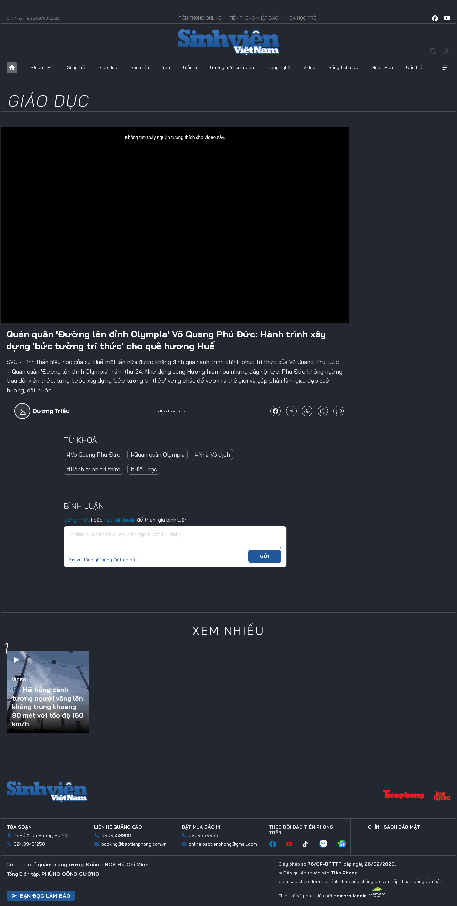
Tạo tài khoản (120, 519)
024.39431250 (29, 844)
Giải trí (190, 67)
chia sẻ (275, 411)
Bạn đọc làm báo (41, 896)
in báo (323, 411)
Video (309, 67)
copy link (307, 411)
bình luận (338, 411)
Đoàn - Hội (42, 67)
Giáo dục (107, 67)
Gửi (264, 556)
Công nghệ (278, 67)
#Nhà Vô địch (212, 454)
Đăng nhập (77, 519)
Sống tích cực (343, 67)
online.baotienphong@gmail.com (223, 844)
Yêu (166, 67)
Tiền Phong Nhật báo (253, 18)
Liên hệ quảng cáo (118, 827)
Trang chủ (12, 67)
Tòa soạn (19, 827)
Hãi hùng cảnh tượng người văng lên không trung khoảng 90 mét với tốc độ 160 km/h (48, 706)
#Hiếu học (143, 469)
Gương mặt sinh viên (232, 67)
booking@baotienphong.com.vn (134, 844)
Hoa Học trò (301, 18)
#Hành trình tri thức (93, 469)
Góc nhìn (139, 67)
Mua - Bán (382, 67)
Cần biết (415, 67)
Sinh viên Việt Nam (47, 791)
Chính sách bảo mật (394, 827)
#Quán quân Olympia (157, 454)
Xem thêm (445, 67)
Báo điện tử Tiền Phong (228, 42)
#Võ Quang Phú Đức (93, 454)
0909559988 (116, 835)
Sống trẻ (76, 67)
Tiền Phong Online (200, 18)
